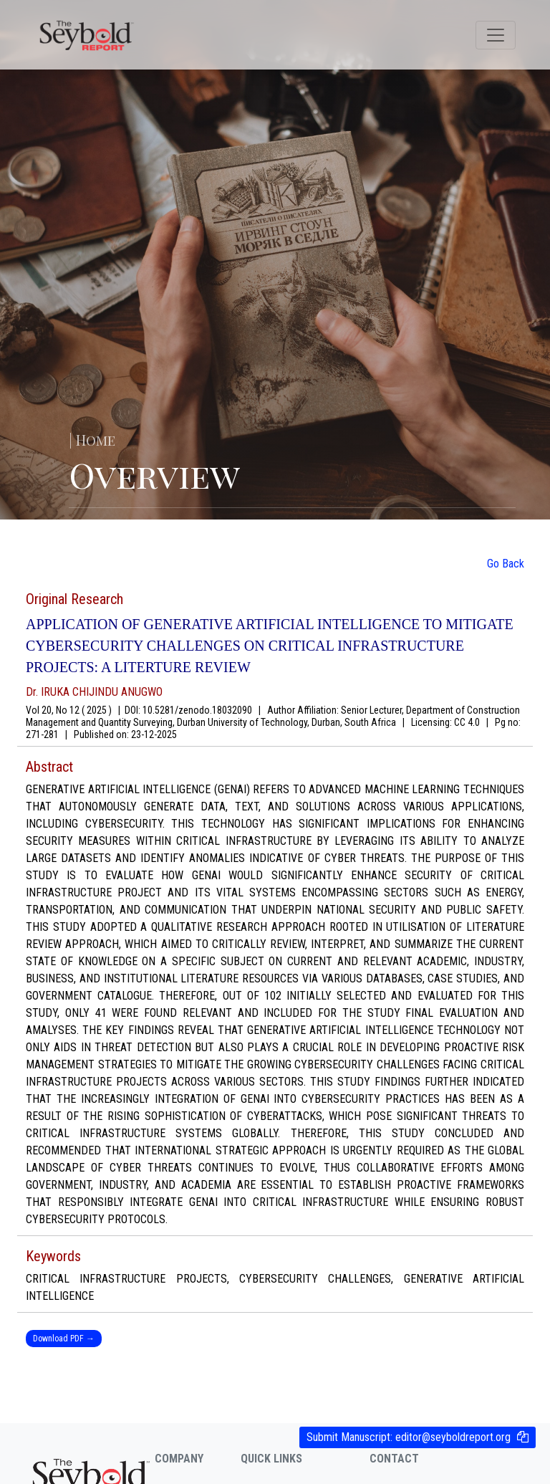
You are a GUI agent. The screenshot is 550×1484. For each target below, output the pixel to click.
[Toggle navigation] (496, 35)
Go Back (505, 563)
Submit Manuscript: (409, 1437)
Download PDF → (64, 1339)
